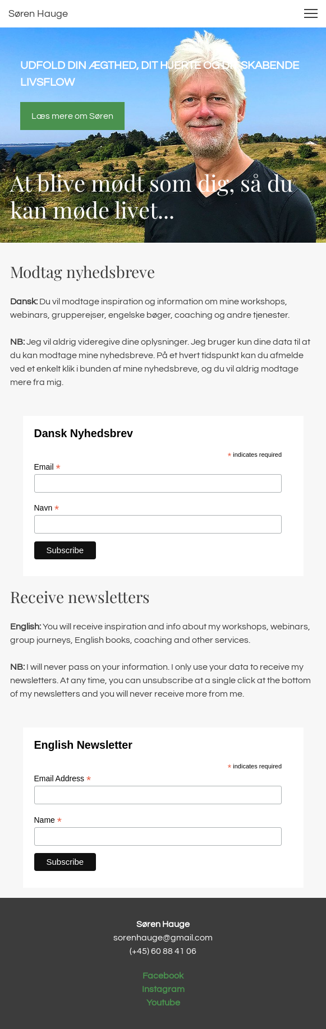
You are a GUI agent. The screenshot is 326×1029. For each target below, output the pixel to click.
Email (47, 467)
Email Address (62, 778)
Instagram (163, 989)
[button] (311, 13)
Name (48, 820)
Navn (46, 508)
